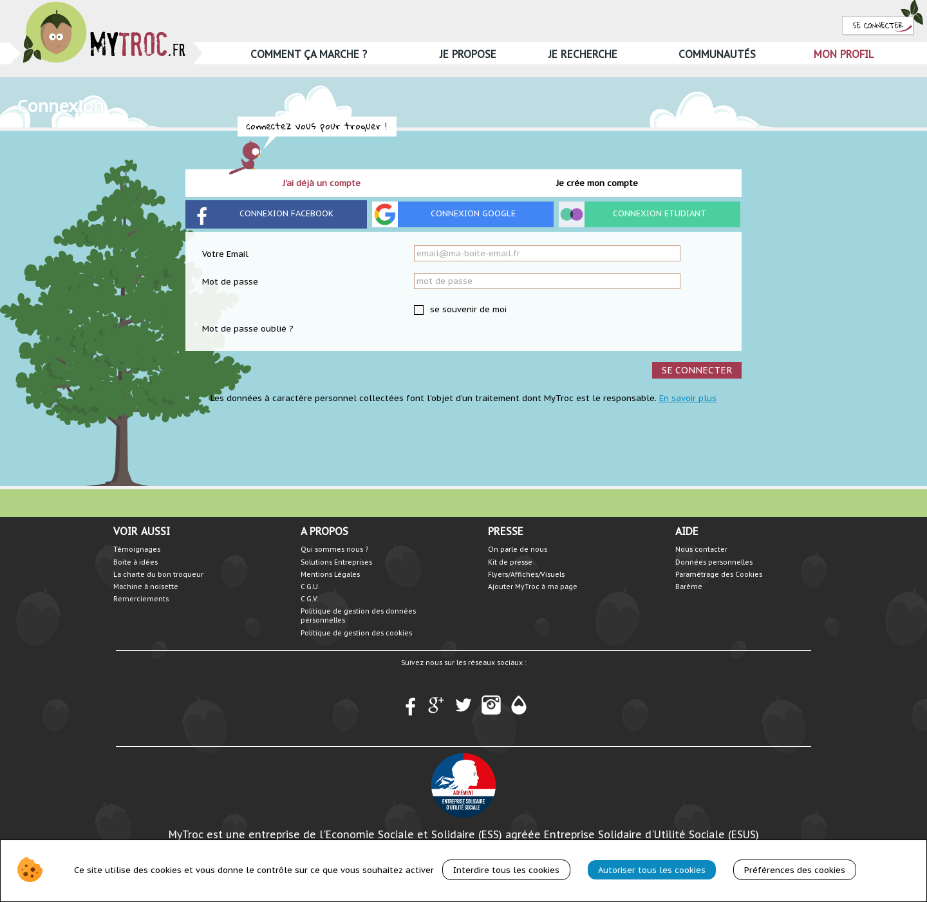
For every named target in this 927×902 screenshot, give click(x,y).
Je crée (597, 183)
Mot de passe (230, 281)
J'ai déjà (321, 183)
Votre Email (225, 254)
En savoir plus (687, 398)
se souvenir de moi (467, 309)
